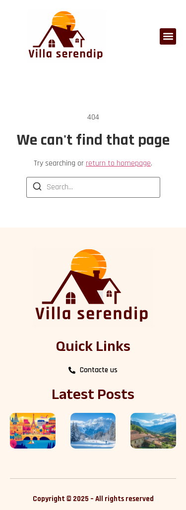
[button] (168, 36)
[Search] (37, 188)
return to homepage (118, 163)
